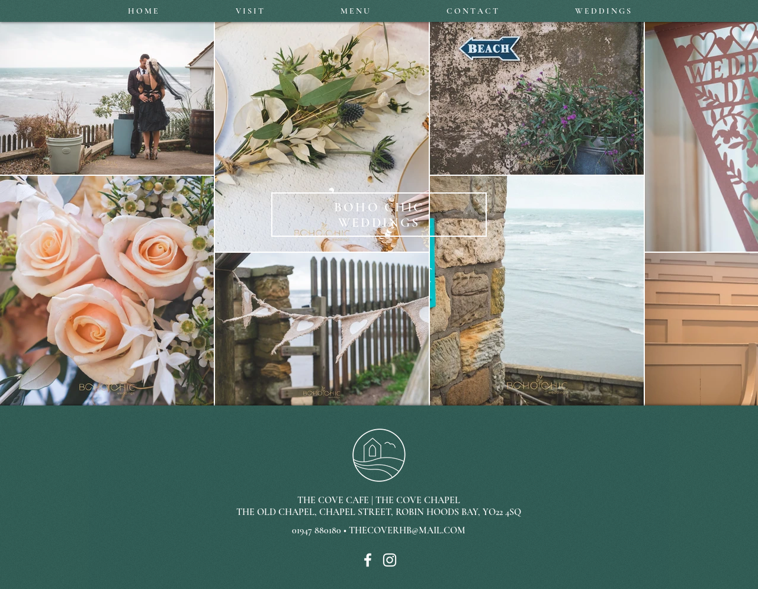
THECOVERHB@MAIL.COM (407, 530)
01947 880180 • (320, 530)
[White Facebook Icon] (368, 560)
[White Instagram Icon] (390, 560)
